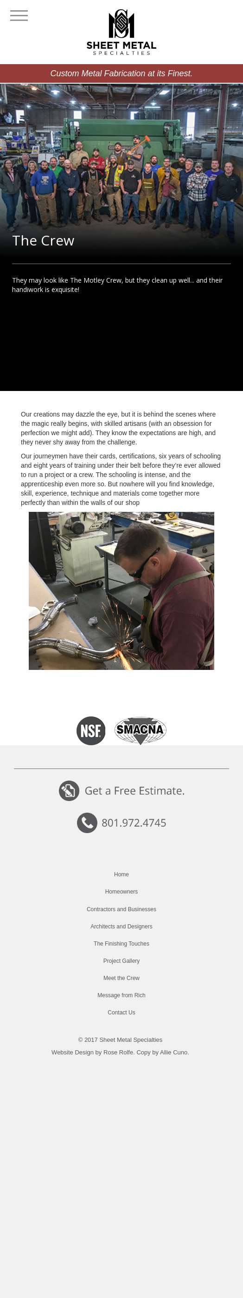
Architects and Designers (121, 926)
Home (121, 874)
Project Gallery (121, 961)
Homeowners (121, 891)
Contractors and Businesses (121, 909)
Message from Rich (121, 995)
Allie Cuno (173, 1052)
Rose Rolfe (118, 1052)
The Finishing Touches (121, 943)
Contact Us (121, 1012)
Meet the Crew (121, 978)
